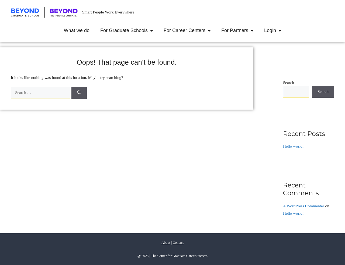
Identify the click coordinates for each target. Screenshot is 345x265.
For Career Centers (190, 30)
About (165, 242)
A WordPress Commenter (303, 206)
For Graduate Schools (129, 30)
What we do (76, 30)
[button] (153, 30)
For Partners (240, 30)
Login (275, 30)
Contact (178, 242)
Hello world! (293, 146)
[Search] (79, 93)
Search (288, 83)
